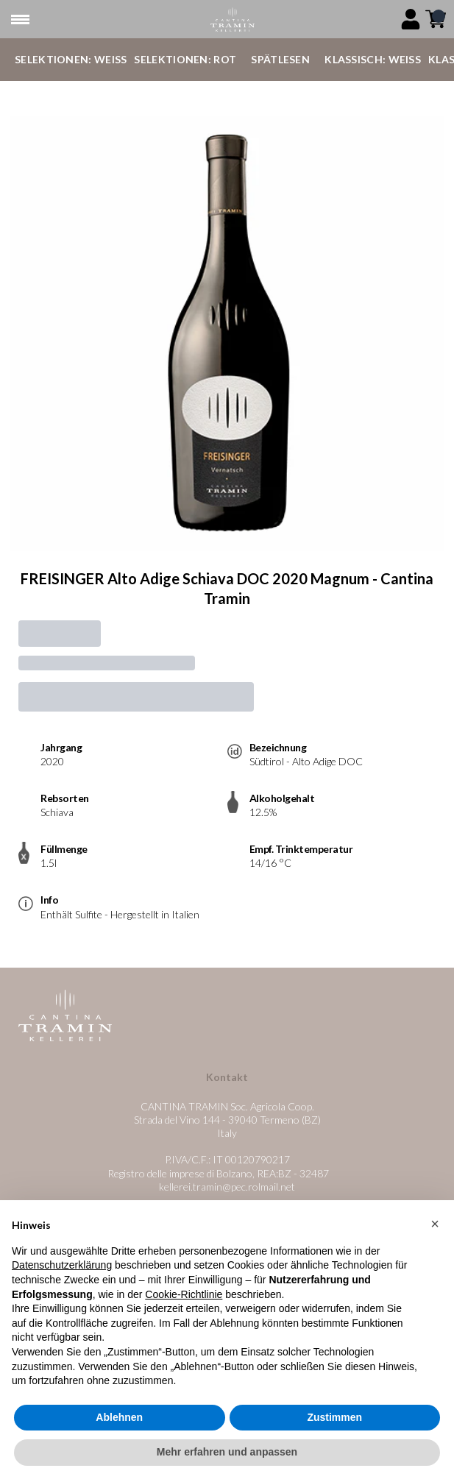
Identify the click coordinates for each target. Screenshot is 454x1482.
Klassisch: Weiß (372, 59)
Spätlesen (280, 59)
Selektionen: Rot (185, 59)
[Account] (410, 19)
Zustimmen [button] (334, 1422)
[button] (435, 1229)
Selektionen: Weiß (71, 59)
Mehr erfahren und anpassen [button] (227, 1458)
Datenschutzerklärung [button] (62, 1271)
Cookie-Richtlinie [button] (183, 1299)
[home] (233, 19)
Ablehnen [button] (119, 1422)
